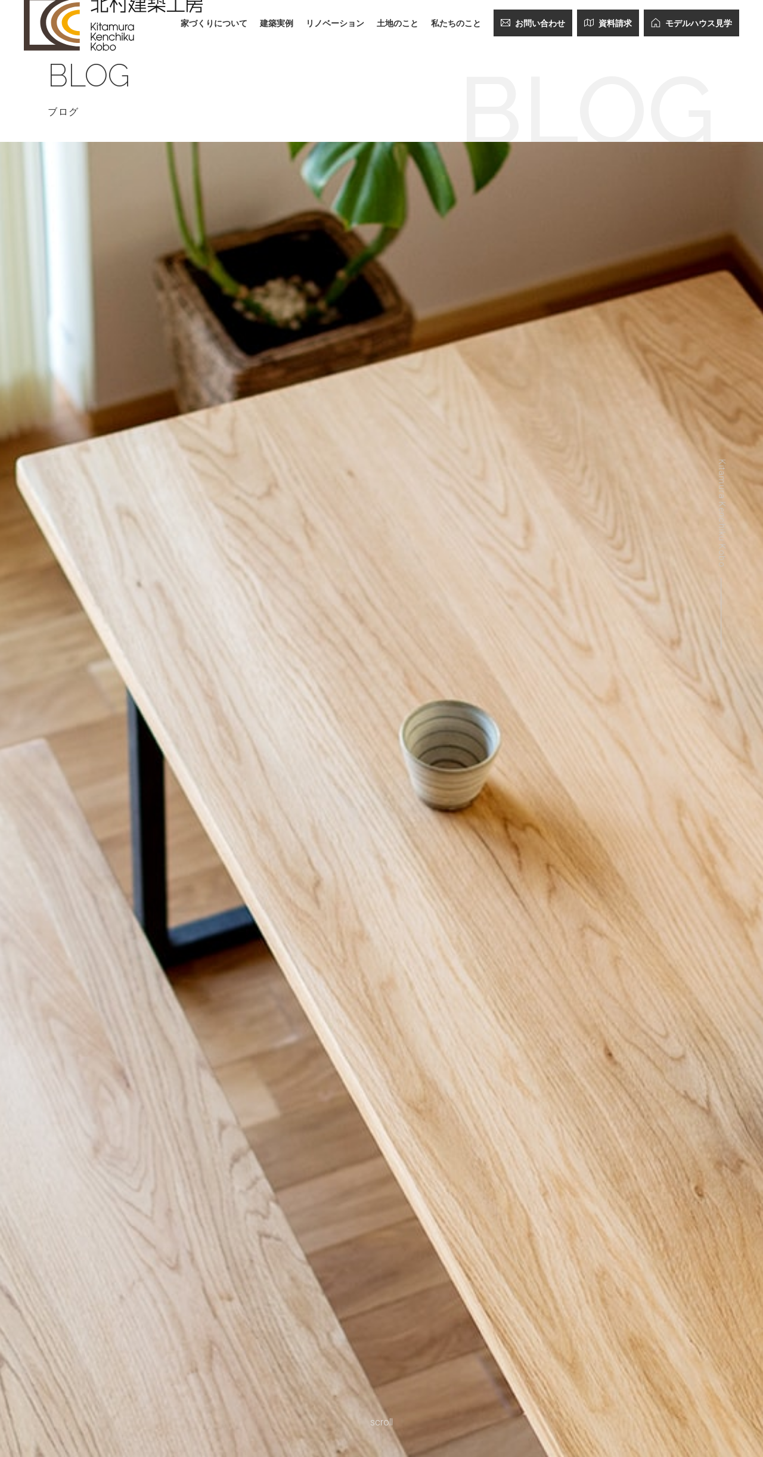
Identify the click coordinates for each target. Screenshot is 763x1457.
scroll (381, 1422)
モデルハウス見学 (691, 23)
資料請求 (608, 23)
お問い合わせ (533, 23)
